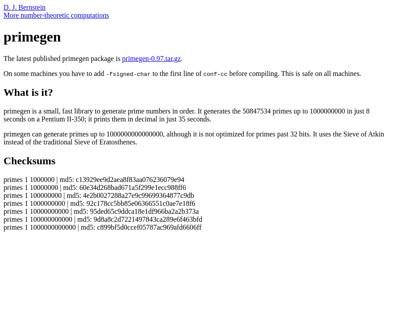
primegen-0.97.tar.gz (151, 58)
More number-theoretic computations (56, 15)
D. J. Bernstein (25, 7)
